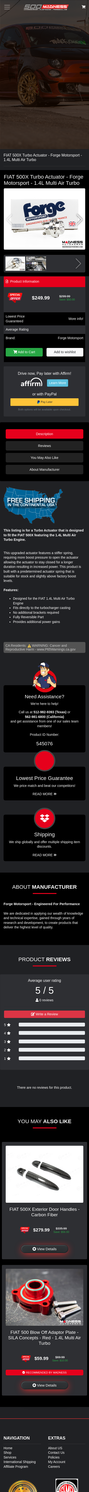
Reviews (44, 446)
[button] (79, 219)
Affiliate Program (16, 1466)
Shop (7, 1452)
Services (10, 1457)
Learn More (57, 383)
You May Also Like (44, 458)
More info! (76, 319)
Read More (44, 794)
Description (44, 434)
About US (55, 1448)
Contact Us (56, 1452)
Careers (54, 1466)
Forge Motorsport (70, 338)
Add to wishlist (65, 352)
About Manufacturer (44, 469)
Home (8, 1448)
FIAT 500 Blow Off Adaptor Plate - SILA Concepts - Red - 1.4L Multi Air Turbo (44, 1338)
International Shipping (20, 1462)
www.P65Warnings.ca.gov (56, 649)
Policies (54, 1457)
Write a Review (44, 1014)
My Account (56, 1462)
